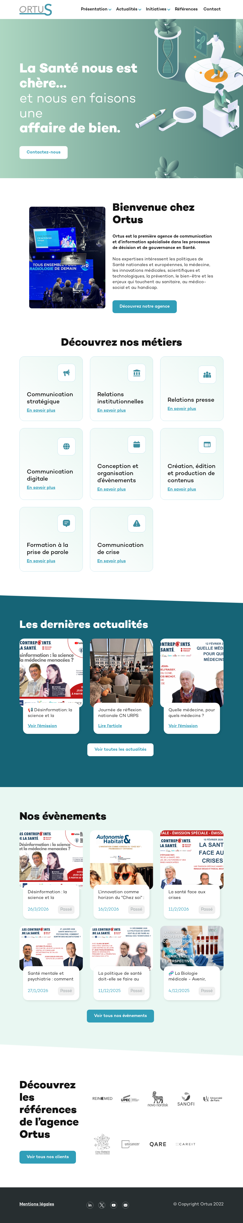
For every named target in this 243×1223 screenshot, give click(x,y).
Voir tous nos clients (48, 1157)
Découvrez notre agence (145, 306)
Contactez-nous (44, 152)
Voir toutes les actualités (120, 749)
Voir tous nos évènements (120, 1016)
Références (186, 9)
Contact (212, 9)
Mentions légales (36, 1204)
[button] (95, 9)
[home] (35, 10)
